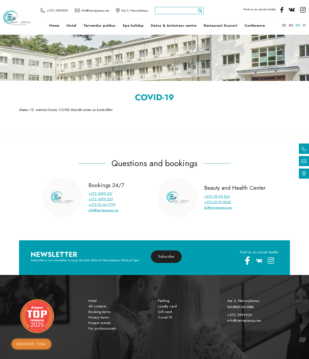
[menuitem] (284, 25)
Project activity (99, 323)
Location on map (240, 306)
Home (54, 25)
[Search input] (177, 10)
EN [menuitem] (298, 25)
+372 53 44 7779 (101, 204)
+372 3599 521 (100, 193)
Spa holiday (133, 25)
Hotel (71, 25)
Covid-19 (165, 317)
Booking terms (99, 311)
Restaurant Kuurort (220, 25)
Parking (163, 300)
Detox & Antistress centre (173, 25)
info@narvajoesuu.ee (103, 210)
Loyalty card (167, 306)
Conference (254, 25)
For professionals (102, 328)
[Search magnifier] (200, 10)
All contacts (97, 306)
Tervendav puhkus (99, 25)
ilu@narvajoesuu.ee (218, 207)
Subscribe (166, 256)
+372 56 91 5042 (217, 202)
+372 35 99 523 (217, 196)
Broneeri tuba (31, 344)
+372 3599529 (239, 315)
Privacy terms (98, 317)
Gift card (165, 311)
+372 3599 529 (100, 199)
